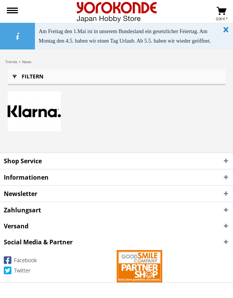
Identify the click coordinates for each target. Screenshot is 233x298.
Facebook (20, 261)
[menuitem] (12, 11)
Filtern (28, 75)
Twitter (17, 272)
